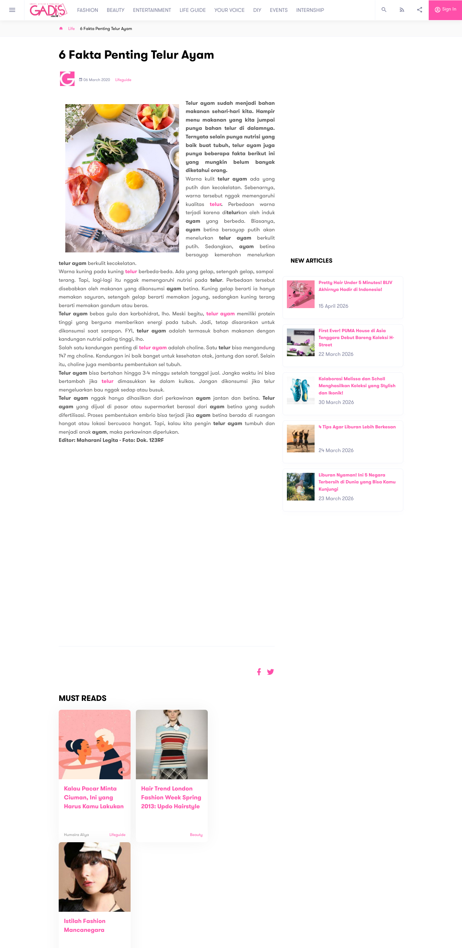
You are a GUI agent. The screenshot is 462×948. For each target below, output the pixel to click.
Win (256, 918)
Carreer (143, 928)
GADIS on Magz (300, 918)
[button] (270, 672)
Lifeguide (123, 80)
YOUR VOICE (229, 10)
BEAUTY (116, 10)
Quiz (245, 918)
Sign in (445, 10)
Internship (145, 935)
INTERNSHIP (310, 10)
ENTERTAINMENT (152, 10)
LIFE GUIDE (193, 10)
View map (51, 942)
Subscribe (392, 894)
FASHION (87, 10)
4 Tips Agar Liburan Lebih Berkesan (357, 427)
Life (71, 29)
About (141, 914)
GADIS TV (272, 918)
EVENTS (279, 10)
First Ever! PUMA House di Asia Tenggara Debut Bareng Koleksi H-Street (356, 338)
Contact (144, 921)
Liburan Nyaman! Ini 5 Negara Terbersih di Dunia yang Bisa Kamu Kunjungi (357, 482)
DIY (257, 10)
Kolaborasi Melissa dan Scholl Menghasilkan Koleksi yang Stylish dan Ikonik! (357, 386)
